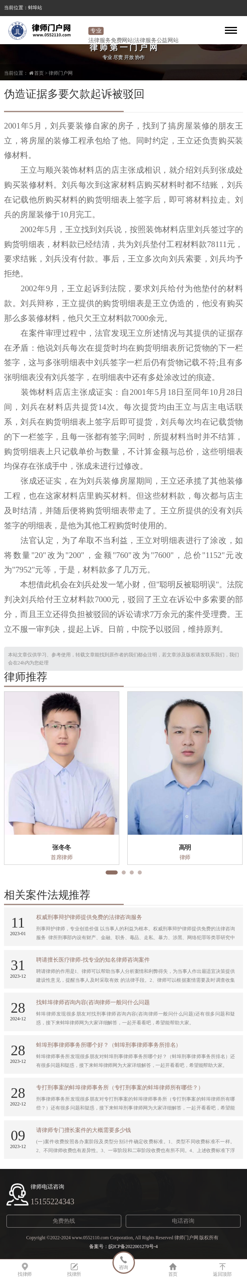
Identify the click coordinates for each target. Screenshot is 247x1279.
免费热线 (64, 1221)
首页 (39, 73)
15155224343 (52, 1201)
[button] (112, 872)
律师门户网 (61, 73)
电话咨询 (183, 1221)
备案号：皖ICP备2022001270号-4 (123, 1246)
